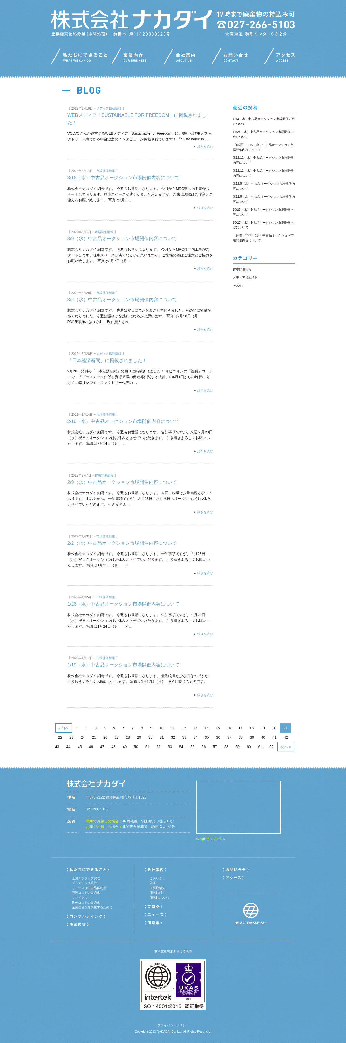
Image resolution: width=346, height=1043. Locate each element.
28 (128, 737)
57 (215, 747)
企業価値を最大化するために (92, 907)
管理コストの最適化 (86, 892)
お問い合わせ (238, 57)
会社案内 (188, 57)
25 (94, 737)
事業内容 (138, 57)
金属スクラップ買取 (86, 878)
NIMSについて (160, 897)
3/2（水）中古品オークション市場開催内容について (122, 299)
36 (218, 737)
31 (162, 737)
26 (105, 737)
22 (60, 737)
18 (252, 728)
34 (196, 737)
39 (252, 737)
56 (204, 747)
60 (249, 747)
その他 (237, 285)
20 (274, 728)
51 (147, 747)
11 (173, 728)
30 (150, 737)
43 (57, 747)
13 (195, 728)
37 (229, 737)
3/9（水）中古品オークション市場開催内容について (122, 238)
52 (159, 747)
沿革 (153, 883)
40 (263, 737)
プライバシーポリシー (173, 1025)
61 (260, 747)
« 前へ (63, 728)
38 (241, 737)
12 (184, 728)
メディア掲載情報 (108, 108)
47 (102, 747)
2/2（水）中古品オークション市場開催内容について (122, 543)
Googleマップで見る (210, 839)
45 (80, 747)
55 (193, 747)
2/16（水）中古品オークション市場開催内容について (123, 421)
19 (263, 728)
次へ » (286, 747)
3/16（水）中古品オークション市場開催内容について (123, 177)
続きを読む (205, 147)
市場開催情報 (105, 171)
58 (226, 747)
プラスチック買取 (84, 883)
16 (229, 728)
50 (136, 747)
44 (68, 747)
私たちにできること (81, 57)
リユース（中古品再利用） (90, 888)
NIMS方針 (157, 892)
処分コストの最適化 (86, 902)
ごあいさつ (157, 878)
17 (240, 728)
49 (125, 747)
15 (218, 728)
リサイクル (79, 897)
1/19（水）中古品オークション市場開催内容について (123, 664)
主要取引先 (157, 888)
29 (139, 737)
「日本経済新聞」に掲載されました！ (107, 360)
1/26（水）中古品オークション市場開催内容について (123, 604)
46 (91, 747)
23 (71, 737)
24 (83, 737)
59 (237, 747)
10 (161, 728)
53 (170, 747)
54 (181, 747)
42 (286, 737)
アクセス (279, 57)
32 (173, 737)
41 (275, 737)
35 (207, 737)
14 (207, 728)
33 (184, 737)
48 (113, 747)
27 (116, 737)
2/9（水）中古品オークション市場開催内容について (122, 482)
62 (271, 747)
